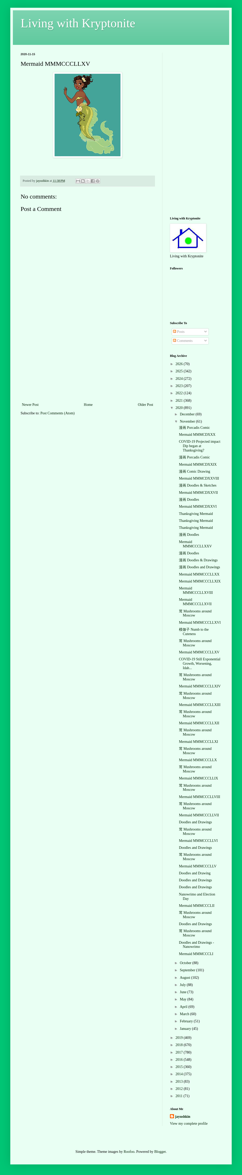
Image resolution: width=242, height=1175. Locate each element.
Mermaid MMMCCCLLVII (199, 815)
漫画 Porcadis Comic (194, 428)
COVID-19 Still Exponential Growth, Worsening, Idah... (199, 663)
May (183, 999)
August (185, 978)
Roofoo (129, 1152)
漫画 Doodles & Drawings (198, 560)
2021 (180, 400)
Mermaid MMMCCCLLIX (198, 778)
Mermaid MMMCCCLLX (198, 760)
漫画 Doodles (189, 500)
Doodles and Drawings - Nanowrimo (196, 945)
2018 (180, 1045)
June (183, 992)
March (185, 1014)
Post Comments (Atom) (57, 413)
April (184, 1007)
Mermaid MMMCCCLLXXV (195, 544)
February (187, 1021)
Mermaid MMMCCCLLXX (199, 574)
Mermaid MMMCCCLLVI (198, 841)
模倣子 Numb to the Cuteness (194, 632)
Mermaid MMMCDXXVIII (199, 478)
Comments (183, 341)
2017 (180, 1052)
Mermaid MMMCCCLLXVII (195, 602)
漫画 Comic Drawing (194, 471)
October (186, 963)
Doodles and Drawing (195, 873)
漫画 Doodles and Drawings (199, 567)
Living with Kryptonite (78, 23)
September (188, 970)
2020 (180, 408)
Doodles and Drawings (195, 822)
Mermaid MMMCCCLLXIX (200, 581)
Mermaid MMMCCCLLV (198, 866)
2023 (180, 386)
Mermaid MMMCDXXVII (198, 493)
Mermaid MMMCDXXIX (198, 464)
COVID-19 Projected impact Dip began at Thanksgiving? (199, 446)
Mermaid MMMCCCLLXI (198, 742)
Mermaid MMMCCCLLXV (199, 652)
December (187, 414)
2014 (180, 1074)
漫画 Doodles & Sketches (198, 485)
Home (88, 405)
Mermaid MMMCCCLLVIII (199, 797)
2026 (180, 364)
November (188, 421)
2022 (180, 393)
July (183, 985)
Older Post (145, 405)
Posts (179, 332)
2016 (180, 1060)
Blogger (160, 1152)
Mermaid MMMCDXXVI (198, 506)
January (186, 1029)
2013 (180, 1081)
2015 (180, 1067)
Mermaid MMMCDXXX (197, 435)
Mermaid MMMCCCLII (196, 906)
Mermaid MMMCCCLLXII (199, 723)
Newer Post (30, 405)
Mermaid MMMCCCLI (196, 954)
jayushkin (182, 1117)
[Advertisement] (87, 363)
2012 (180, 1089)
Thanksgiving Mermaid (196, 514)
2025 (180, 371)
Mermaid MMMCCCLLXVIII (196, 590)
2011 (180, 1096)
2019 (180, 1038)
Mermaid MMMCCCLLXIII (199, 705)
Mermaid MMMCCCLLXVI (200, 623)
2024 (180, 379)
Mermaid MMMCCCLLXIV (200, 686)
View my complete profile (189, 1123)
